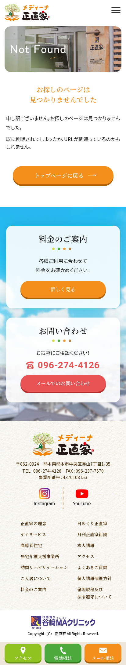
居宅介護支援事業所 (39, 556)
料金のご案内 (33, 589)
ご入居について (35, 578)
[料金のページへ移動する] (63, 289)
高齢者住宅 (31, 545)
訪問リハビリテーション (44, 567)
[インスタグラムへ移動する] (44, 497)
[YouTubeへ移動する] (82, 497)
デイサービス (33, 534)
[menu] (116, 9)
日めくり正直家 (92, 523)
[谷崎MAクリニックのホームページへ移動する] (63, 622)
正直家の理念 (33, 523)
